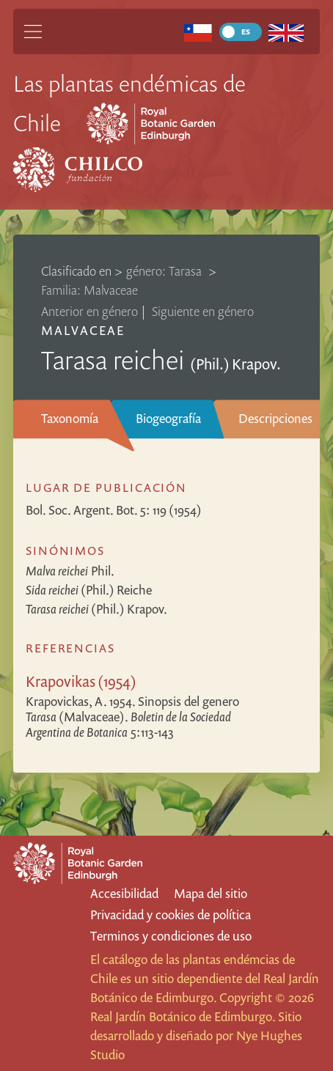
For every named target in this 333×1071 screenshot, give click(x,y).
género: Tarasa (165, 270)
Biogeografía (168, 418)
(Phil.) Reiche (89, 589)
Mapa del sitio (210, 893)
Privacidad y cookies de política (170, 914)
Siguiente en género (203, 311)
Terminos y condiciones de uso (171, 935)
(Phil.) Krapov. (96, 608)
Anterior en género (89, 311)
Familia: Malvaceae (89, 289)
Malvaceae (83, 330)
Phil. (70, 570)
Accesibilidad (124, 893)
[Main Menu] (33, 31)
